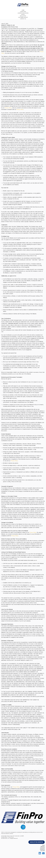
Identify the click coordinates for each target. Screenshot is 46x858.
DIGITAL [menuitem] (23, 14)
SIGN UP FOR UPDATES (36, 842)
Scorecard (42, 847)
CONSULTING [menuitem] (23, 11)
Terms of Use (11, 837)
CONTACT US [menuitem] (23, 18)
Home (43, 845)
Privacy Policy (4, 837)
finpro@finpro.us (27, 805)
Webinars (43, 846)
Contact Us (42, 849)
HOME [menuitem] (23, 10)
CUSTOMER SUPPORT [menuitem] (23, 17)
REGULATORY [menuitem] (23, 15)
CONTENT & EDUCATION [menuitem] (23, 13)
